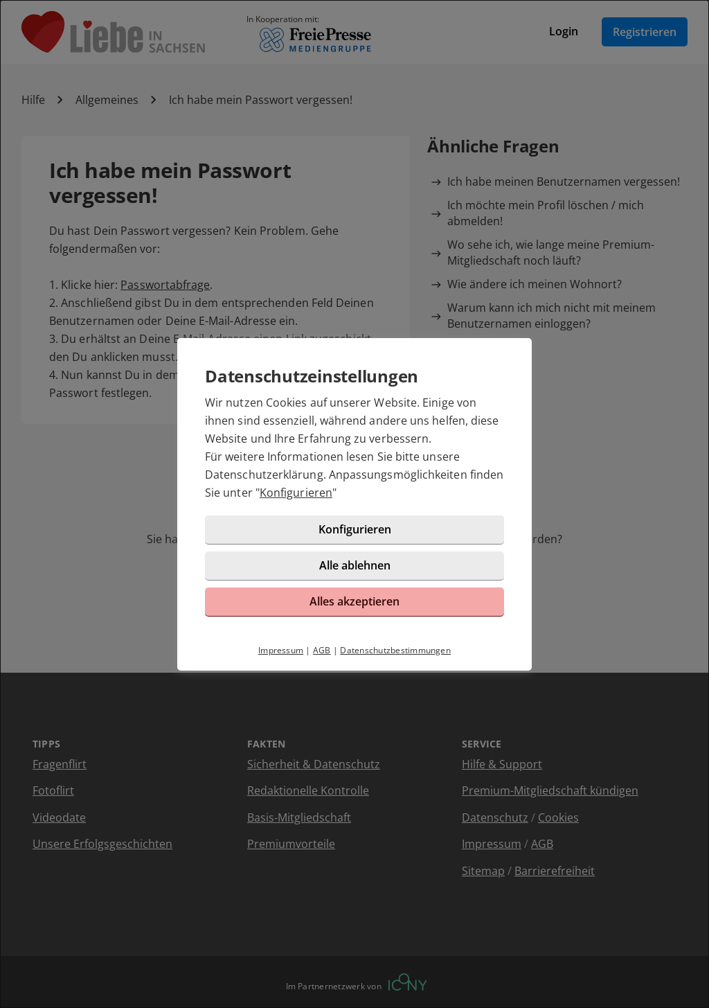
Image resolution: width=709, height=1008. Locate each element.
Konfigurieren (296, 492)
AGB (322, 650)
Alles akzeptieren (354, 601)
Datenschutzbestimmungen (395, 650)
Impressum (280, 650)
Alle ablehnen (355, 565)
